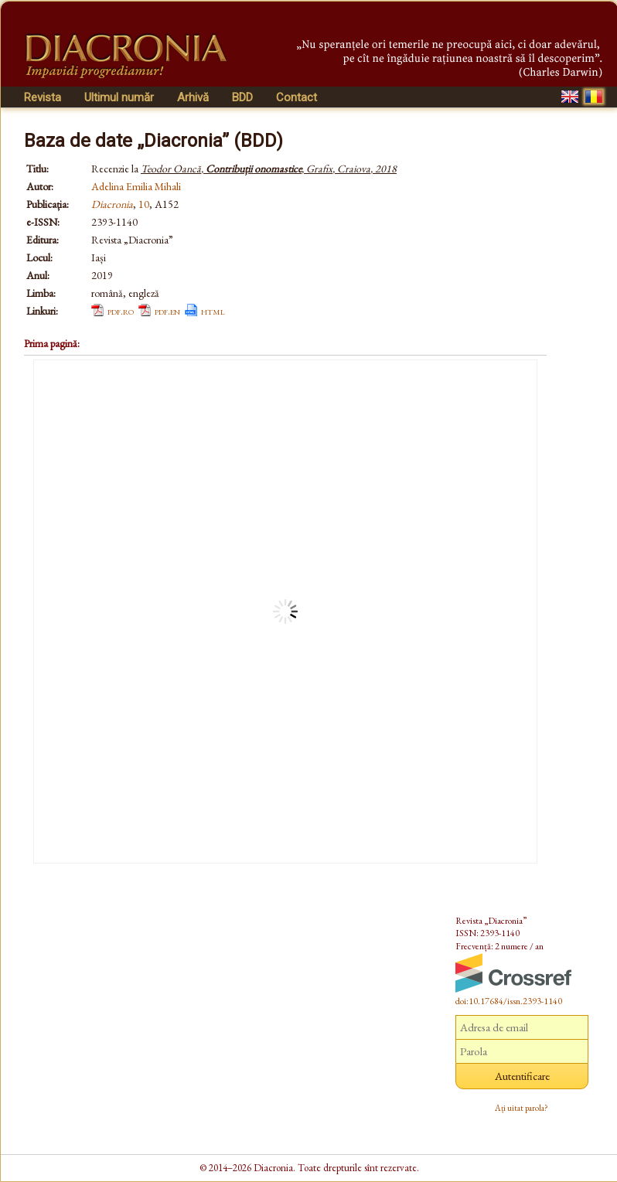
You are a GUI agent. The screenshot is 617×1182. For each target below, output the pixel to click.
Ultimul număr (119, 97)
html (213, 311)
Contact (296, 97)
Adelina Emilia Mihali (136, 186)
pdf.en (167, 311)
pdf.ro (120, 311)
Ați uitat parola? (521, 1107)
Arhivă (193, 97)
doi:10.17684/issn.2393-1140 (508, 1001)
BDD (242, 97)
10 (143, 204)
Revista (42, 97)
